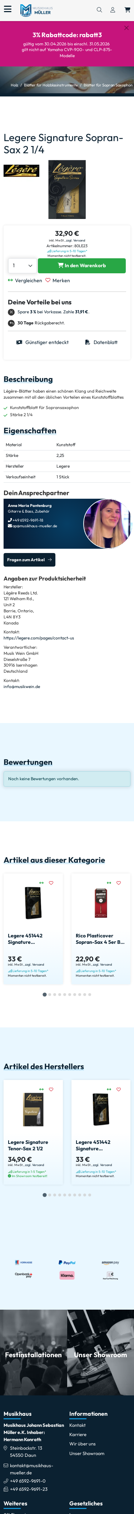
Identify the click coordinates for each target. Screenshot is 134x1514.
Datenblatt (101, 342)
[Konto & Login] (112, 10)
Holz (14, 85)
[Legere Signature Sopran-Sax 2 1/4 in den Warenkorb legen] (82, 265)
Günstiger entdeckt (42, 342)
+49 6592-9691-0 (28, 1481)
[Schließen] (126, 28)
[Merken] (59, 281)
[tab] (44, 995)
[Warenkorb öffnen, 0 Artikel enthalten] (127, 10)
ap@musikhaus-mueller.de (34, 525)
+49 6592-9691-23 (29, 1489)
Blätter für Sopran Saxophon (108, 85)
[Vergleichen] (26, 281)
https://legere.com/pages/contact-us (39, 638)
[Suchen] (99, 10)
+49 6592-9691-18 (27, 520)
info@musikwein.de (22, 686)
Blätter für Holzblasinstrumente (51, 85)
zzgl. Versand (75, 240)
